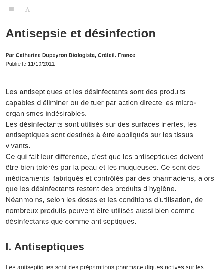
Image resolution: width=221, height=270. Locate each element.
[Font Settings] (27, 9)
